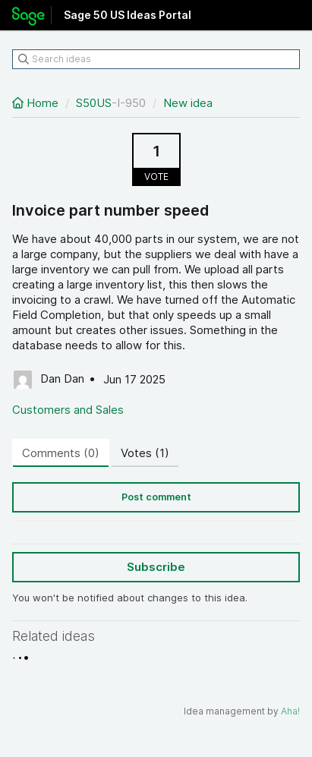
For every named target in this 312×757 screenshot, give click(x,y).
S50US (94, 103)
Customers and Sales (68, 409)
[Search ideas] (156, 59)
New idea (188, 103)
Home (36, 103)
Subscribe (156, 567)
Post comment (156, 497)
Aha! (290, 711)
